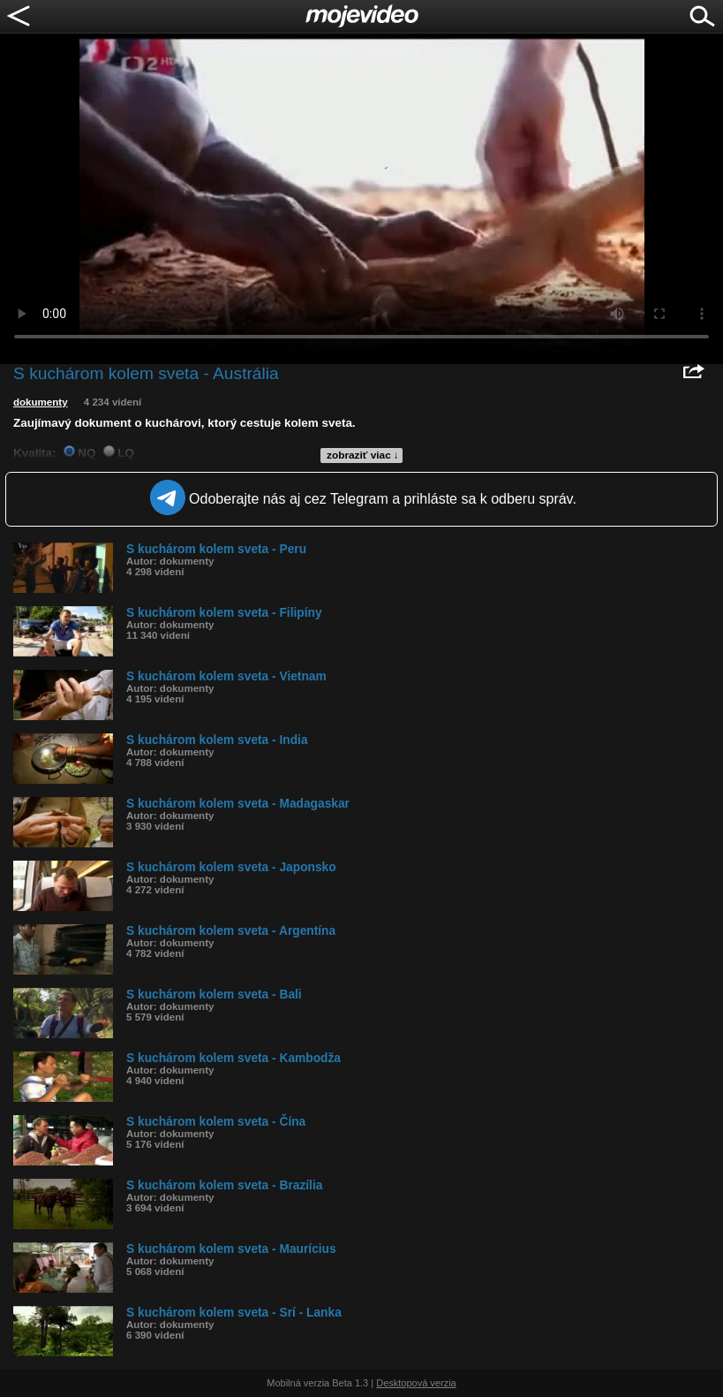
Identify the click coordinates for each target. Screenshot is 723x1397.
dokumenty (40, 402)
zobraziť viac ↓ (363, 455)
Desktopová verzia (416, 1383)
